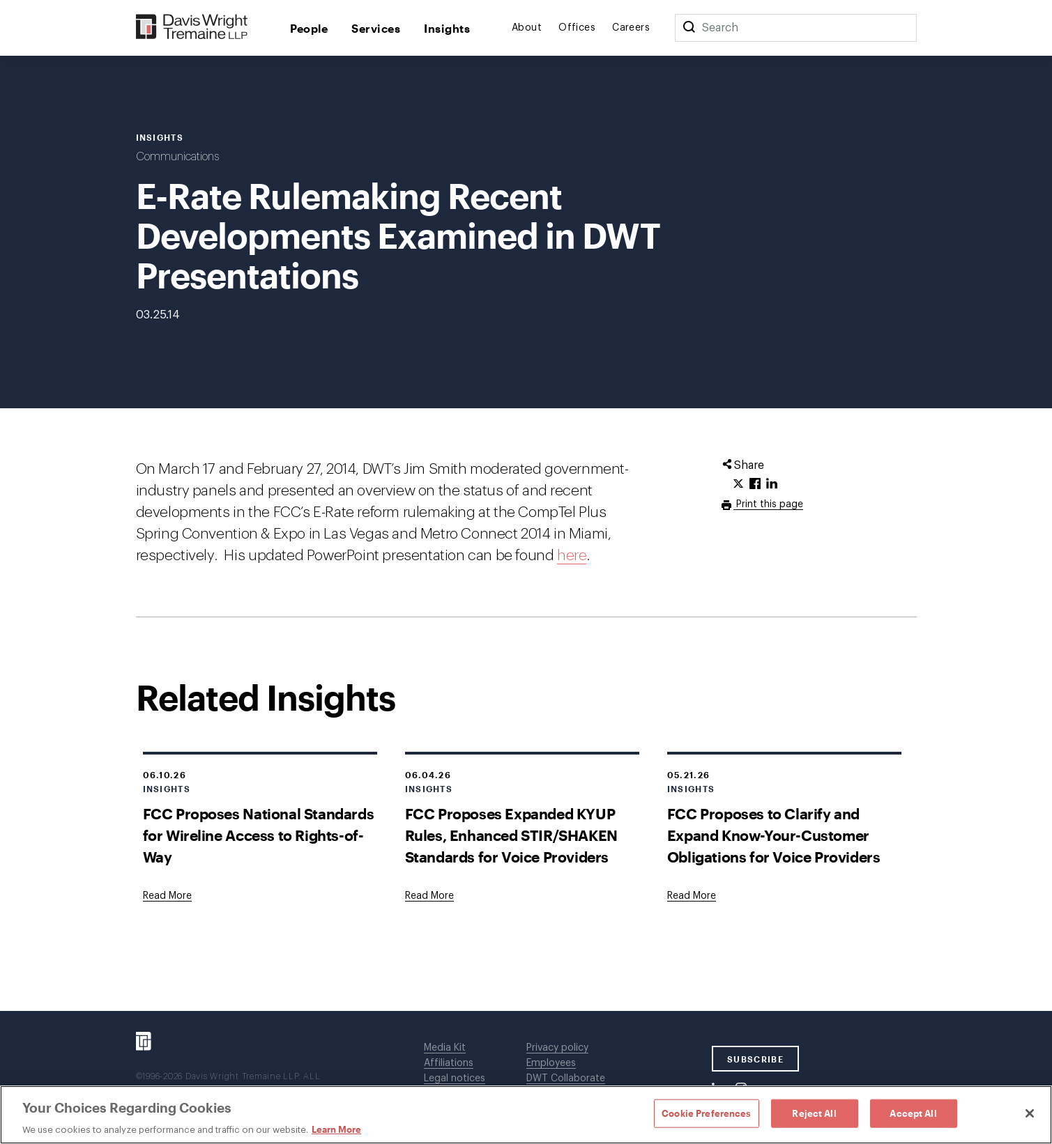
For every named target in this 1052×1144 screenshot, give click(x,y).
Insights (447, 28)
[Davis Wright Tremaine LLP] (192, 27)
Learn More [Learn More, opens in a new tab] (336, 1129)
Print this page (768, 504)
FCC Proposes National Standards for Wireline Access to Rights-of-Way (258, 835)
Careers (631, 28)
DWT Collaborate (565, 1078)
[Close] (1029, 1113)
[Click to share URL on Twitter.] (738, 484)
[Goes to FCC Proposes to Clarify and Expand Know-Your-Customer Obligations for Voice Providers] (691, 896)
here (571, 555)
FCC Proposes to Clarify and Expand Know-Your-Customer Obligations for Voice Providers (774, 835)
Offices (576, 28)
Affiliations (448, 1063)
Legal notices (454, 1078)
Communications (177, 156)
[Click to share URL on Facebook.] (755, 484)
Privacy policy (557, 1048)
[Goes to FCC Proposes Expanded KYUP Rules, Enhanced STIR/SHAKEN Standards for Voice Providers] (429, 896)
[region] (526, 1114)
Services (375, 28)
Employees (551, 1063)
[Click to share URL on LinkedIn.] (771, 484)
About (527, 28)
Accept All (913, 1112)
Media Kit (445, 1048)
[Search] (689, 28)
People (309, 28)
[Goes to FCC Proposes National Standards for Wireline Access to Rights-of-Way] (167, 896)
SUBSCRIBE (755, 1059)
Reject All (814, 1112)
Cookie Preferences (706, 1112)
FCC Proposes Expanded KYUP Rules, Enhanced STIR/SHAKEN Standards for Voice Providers (511, 835)
